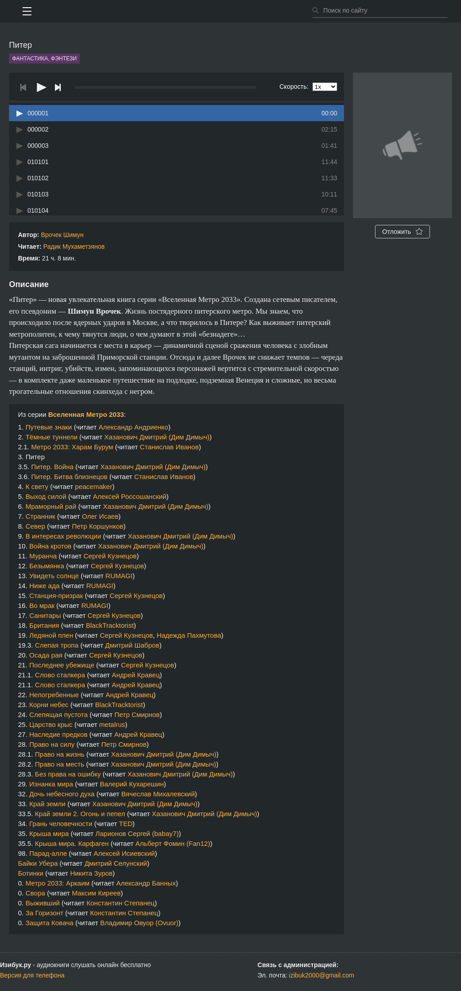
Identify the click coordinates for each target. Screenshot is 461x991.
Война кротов (50, 546)
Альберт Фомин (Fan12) (173, 843)
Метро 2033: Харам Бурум (72, 447)
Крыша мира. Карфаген (72, 843)
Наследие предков (58, 734)
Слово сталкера (60, 675)
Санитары (45, 615)
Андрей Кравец (135, 675)
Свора (35, 893)
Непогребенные (54, 695)
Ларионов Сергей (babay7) (137, 833)
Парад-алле (48, 853)
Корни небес (48, 704)
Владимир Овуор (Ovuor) (139, 923)
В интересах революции (63, 536)
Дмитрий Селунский (116, 863)
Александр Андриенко (133, 427)
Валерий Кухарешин (132, 784)
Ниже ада (44, 585)
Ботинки (30, 873)
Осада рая (46, 655)
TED (125, 823)
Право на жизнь (60, 754)
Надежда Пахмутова (189, 635)
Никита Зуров (91, 873)
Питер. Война (52, 466)
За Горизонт (44, 913)
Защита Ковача (49, 923)
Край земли (47, 804)
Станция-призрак (56, 595)
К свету (37, 486)
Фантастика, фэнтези (44, 58)
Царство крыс (50, 724)
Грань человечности (60, 823)
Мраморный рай (51, 506)
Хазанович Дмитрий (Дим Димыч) (156, 437)
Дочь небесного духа (62, 794)
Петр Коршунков (97, 526)
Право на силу (52, 744)
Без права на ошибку (68, 774)
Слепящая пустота (58, 714)
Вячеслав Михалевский (157, 794)
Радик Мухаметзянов (73, 246)
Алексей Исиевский (124, 853)
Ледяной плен (51, 635)
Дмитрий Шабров (132, 645)
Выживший (43, 903)
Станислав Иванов (169, 447)
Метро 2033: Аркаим (58, 883)
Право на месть (59, 764)
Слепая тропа (57, 645)
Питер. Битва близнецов (69, 476)
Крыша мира (49, 833)
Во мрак (41, 605)
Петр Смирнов (136, 714)
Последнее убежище (61, 665)
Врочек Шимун (62, 234)
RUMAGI (118, 576)
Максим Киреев (96, 893)
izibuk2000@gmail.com (321, 975)
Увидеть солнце (54, 576)
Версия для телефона (32, 975)
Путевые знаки (49, 427)
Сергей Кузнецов (109, 556)
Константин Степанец (120, 903)
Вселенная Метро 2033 (86, 414)
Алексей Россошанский (130, 496)
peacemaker (94, 486)
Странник (40, 516)
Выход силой (46, 496)
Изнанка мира (51, 784)
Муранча (43, 556)
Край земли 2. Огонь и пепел (80, 813)
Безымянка (46, 566)
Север (35, 526)
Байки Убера (38, 863)
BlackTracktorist (110, 625)
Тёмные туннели (51, 437)
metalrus (112, 724)
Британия (44, 625)
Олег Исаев (100, 516)
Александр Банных (146, 883)
